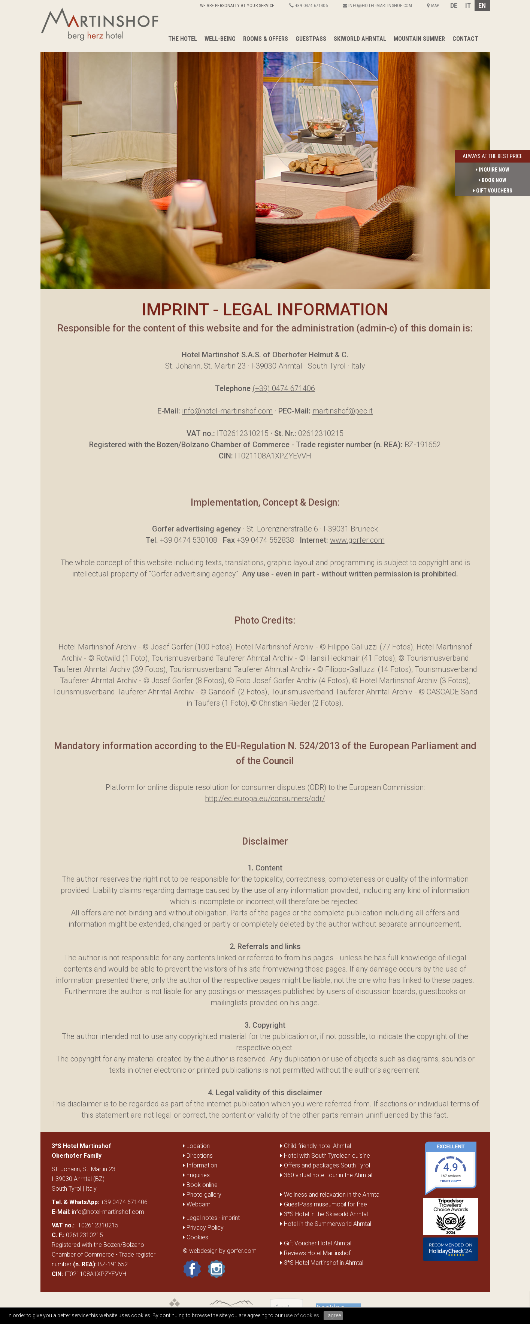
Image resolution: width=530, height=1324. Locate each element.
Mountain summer (419, 38)
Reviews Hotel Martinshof (317, 1253)
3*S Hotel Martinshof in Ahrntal (323, 1262)
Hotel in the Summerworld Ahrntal (327, 1223)
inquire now (492, 170)
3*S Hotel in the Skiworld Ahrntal (326, 1214)
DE (453, 5)
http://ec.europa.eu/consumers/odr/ (265, 798)
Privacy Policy (203, 1227)
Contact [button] (465, 38)
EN (482, 5)
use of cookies (301, 1315)
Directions (198, 1155)
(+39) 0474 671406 (283, 388)
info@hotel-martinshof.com (227, 410)
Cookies (195, 1237)
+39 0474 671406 (124, 1202)
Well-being (220, 38)
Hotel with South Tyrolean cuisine (327, 1155)
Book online (200, 1184)
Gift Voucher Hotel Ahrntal (317, 1243)
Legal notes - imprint (211, 1217)
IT (468, 5)
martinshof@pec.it (342, 410)
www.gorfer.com (357, 540)
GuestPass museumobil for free (325, 1204)
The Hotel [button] (182, 38)
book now (492, 180)
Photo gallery (202, 1194)
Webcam (197, 1204)
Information (200, 1165)
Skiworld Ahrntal (360, 38)
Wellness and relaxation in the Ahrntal (332, 1194)
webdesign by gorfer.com (223, 1250)
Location (196, 1145)
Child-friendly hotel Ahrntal (317, 1145)
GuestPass (311, 38)
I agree (333, 1315)
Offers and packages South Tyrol (327, 1165)
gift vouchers (492, 191)
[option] (265, 170)
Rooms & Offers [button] (265, 38)
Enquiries (196, 1175)
